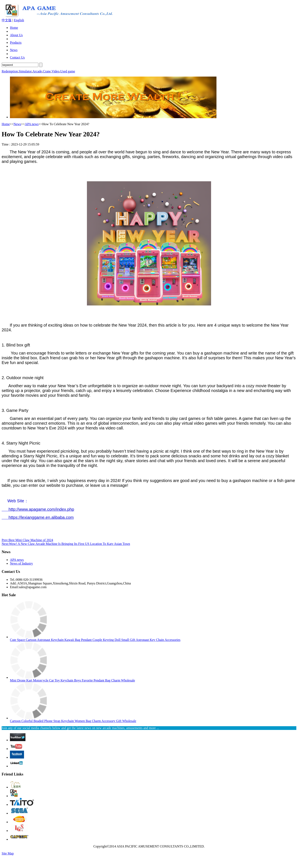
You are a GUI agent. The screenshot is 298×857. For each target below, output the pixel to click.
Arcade (37, 71)
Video (55, 71)
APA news (32, 124)
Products (16, 42)
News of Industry (21, 563)
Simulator (25, 71)
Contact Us (17, 57)
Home (14, 27)
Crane (47, 71)
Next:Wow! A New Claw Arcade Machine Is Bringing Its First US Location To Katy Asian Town (66, 544)
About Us (16, 35)
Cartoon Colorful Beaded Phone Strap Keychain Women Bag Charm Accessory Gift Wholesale (73, 721)
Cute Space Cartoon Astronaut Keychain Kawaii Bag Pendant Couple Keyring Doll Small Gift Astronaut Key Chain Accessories (95, 640)
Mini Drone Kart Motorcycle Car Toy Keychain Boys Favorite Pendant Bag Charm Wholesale (72, 680)
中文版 (7, 20)
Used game (67, 71)
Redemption (10, 71)
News (13, 50)
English (19, 20)
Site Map (8, 853)
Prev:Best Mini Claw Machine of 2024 (27, 540)
